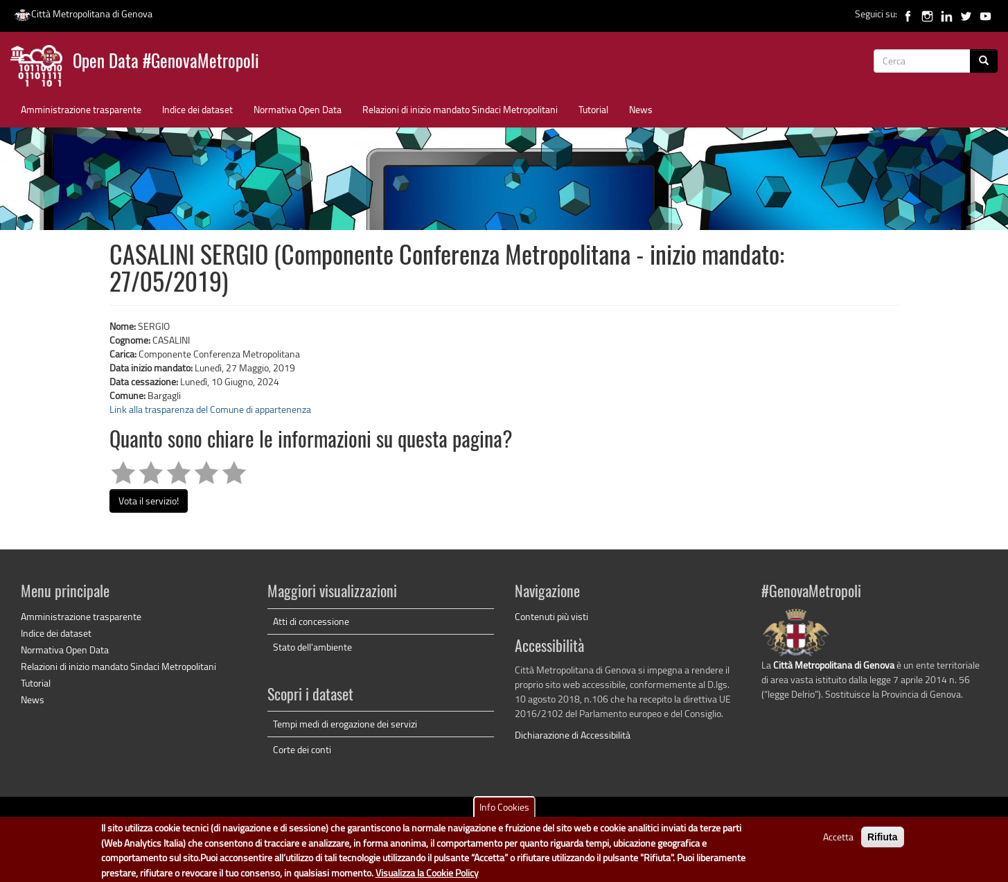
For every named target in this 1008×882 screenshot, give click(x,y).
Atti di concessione (311, 621)
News (641, 109)
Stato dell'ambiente (312, 646)
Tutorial (593, 109)
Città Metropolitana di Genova (83, 13)
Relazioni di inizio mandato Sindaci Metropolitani (460, 109)
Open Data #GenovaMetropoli (166, 62)
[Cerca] (984, 61)
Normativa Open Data (298, 109)
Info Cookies (504, 812)
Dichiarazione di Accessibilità (572, 734)
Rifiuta (882, 842)
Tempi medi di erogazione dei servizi (345, 723)
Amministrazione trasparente (81, 109)
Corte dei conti (302, 749)
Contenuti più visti (551, 616)
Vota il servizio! (148, 500)
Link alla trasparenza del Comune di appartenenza (210, 409)
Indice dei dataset (197, 109)
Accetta (838, 842)
